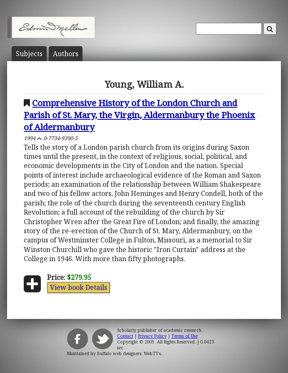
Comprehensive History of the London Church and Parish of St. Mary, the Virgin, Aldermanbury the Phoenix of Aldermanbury (139, 115)
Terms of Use (184, 336)
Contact (125, 336)
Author (65, 53)
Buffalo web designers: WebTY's (129, 353)
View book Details (78, 287)
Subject (29, 53)
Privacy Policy (152, 336)
